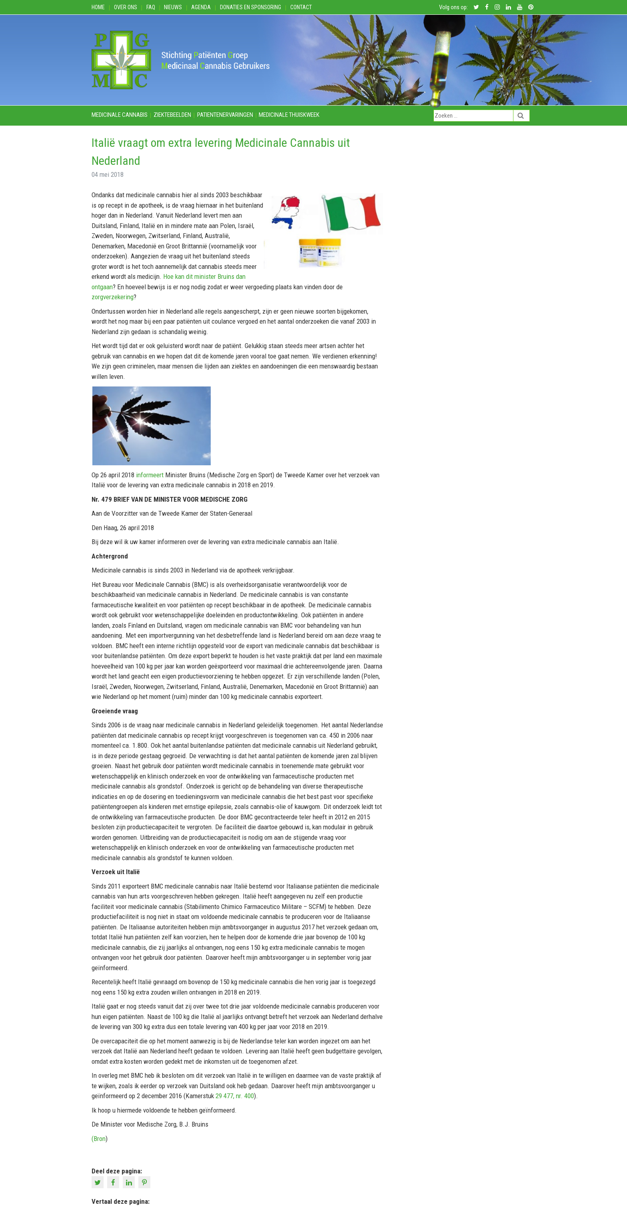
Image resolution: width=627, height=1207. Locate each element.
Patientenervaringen (225, 114)
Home (98, 7)
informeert (149, 475)
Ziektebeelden (172, 114)
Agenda (201, 7)
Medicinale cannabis (120, 114)
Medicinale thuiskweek (289, 114)
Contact (301, 7)
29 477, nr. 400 (235, 1096)
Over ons (125, 7)
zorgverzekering (113, 297)
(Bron (99, 1139)
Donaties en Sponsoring (250, 7)
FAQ (150, 7)
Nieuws (173, 7)
